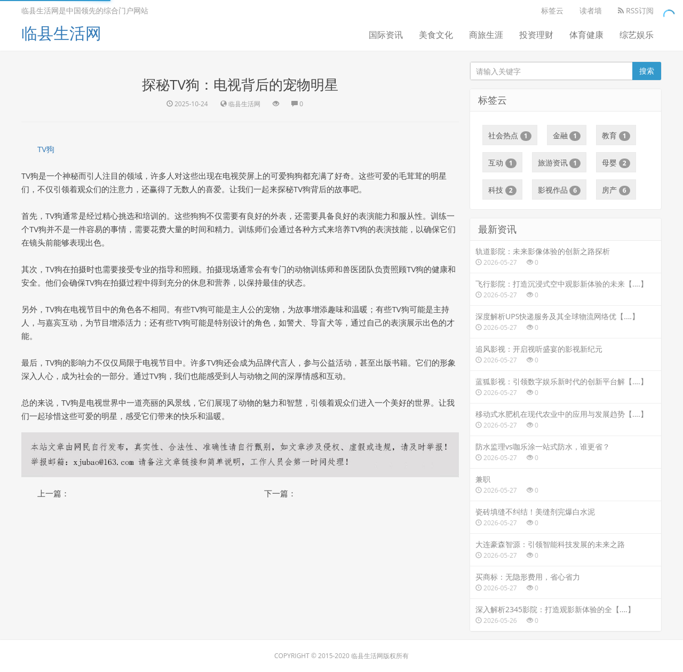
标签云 (552, 10)
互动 (502, 162)
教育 (616, 135)
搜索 (646, 71)
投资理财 (536, 35)
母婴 (616, 162)
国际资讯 (386, 35)
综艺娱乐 (637, 35)
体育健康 (586, 35)
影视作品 (559, 190)
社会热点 (509, 135)
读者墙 (590, 10)
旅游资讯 (559, 162)
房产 (616, 190)
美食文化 (436, 35)
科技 (502, 190)
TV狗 (45, 149)
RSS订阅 (636, 10)
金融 (567, 135)
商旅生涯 (486, 35)
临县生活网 (61, 33)
